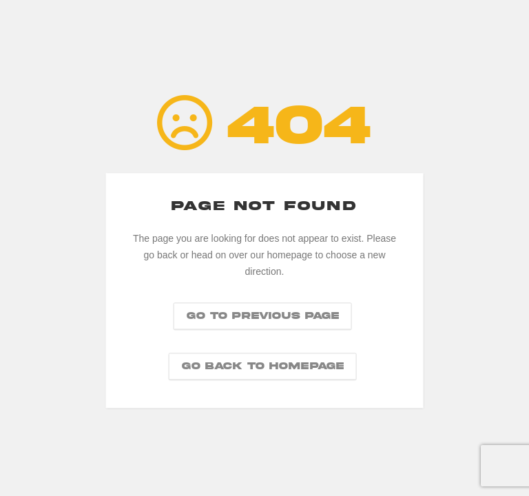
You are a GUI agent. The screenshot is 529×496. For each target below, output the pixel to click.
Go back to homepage (263, 366)
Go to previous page (263, 316)
